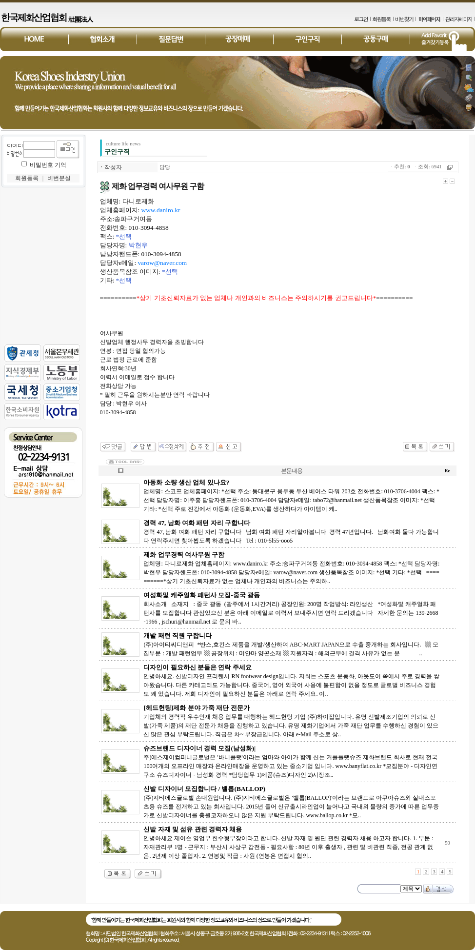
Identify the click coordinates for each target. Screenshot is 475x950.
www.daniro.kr (160, 210)
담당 (164, 167)
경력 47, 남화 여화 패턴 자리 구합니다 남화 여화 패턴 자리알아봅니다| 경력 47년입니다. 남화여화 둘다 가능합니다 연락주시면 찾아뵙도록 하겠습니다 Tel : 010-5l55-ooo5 (290, 532)
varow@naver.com (162, 262)
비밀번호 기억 (48, 165)
